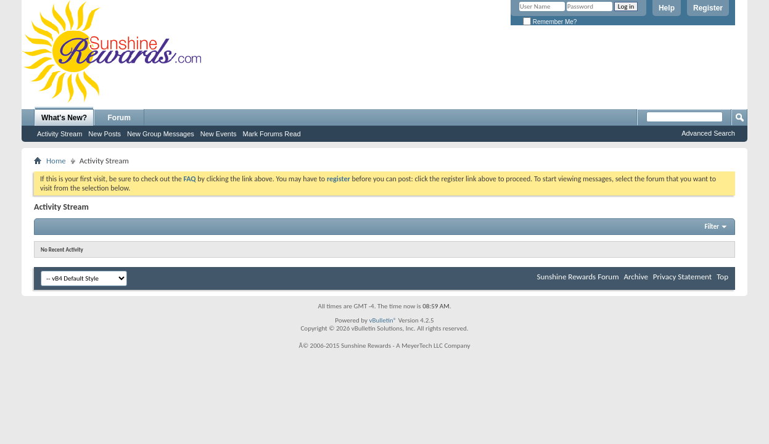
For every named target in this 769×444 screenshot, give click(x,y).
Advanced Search (708, 133)
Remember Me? (550, 21)
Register (708, 8)
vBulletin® (383, 320)
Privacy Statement (682, 276)
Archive (635, 276)
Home (56, 160)
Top (722, 276)
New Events (218, 134)
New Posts (104, 134)
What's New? (64, 117)
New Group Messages (160, 134)
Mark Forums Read (271, 134)
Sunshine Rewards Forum (578, 276)
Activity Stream (59, 134)
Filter (711, 227)
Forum (119, 117)
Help (667, 8)
